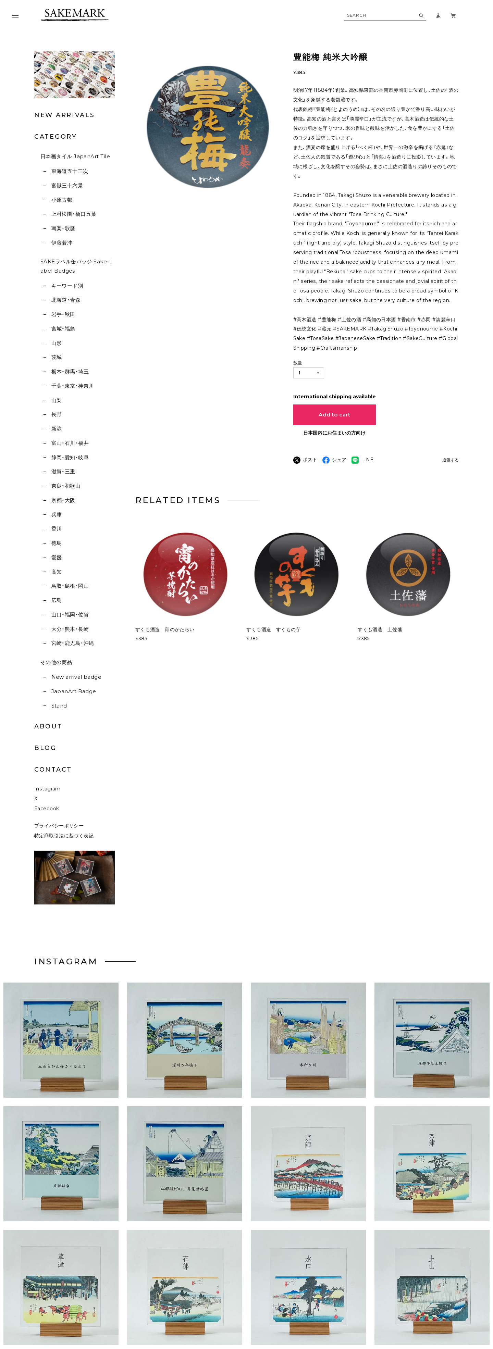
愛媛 (56, 557)
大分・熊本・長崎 (70, 629)
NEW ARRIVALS (64, 115)
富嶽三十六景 (67, 185)
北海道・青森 (66, 300)
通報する (450, 460)
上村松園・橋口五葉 (74, 214)
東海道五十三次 (69, 171)
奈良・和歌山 (66, 486)
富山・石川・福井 (70, 443)
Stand (59, 705)
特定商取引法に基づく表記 (64, 849)
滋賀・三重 (63, 471)
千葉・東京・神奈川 (72, 386)
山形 (56, 343)
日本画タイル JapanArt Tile (75, 156)
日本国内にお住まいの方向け (334, 433)
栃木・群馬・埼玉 (70, 371)
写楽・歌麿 (63, 228)
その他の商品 (56, 662)
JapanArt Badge (73, 691)
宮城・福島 (63, 328)
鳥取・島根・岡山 (70, 586)
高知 (56, 572)
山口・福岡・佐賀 (70, 614)
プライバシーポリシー (59, 839)
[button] (185, 1054)
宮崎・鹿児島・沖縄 (72, 643)
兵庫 (56, 514)
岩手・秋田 (63, 314)
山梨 (56, 400)
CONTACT (53, 769)
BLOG (45, 748)
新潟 (56, 428)
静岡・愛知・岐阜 (70, 457)
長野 (56, 414)
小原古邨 (62, 200)
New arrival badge (76, 677)
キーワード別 (67, 286)
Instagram (47, 802)
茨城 (56, 357)
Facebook (46, 822)
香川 (56, 528)
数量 (298, 362)
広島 (56, 600)
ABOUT (48, 726)
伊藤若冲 (62, 242)
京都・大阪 (63, 500)
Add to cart (334, 414)
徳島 (56, 543)
